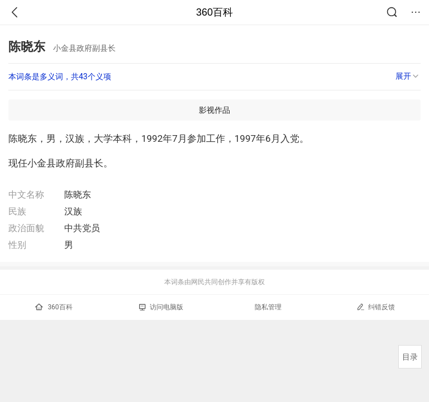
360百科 (214, 12)
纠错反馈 (375, 307)
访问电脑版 (161, 307)
